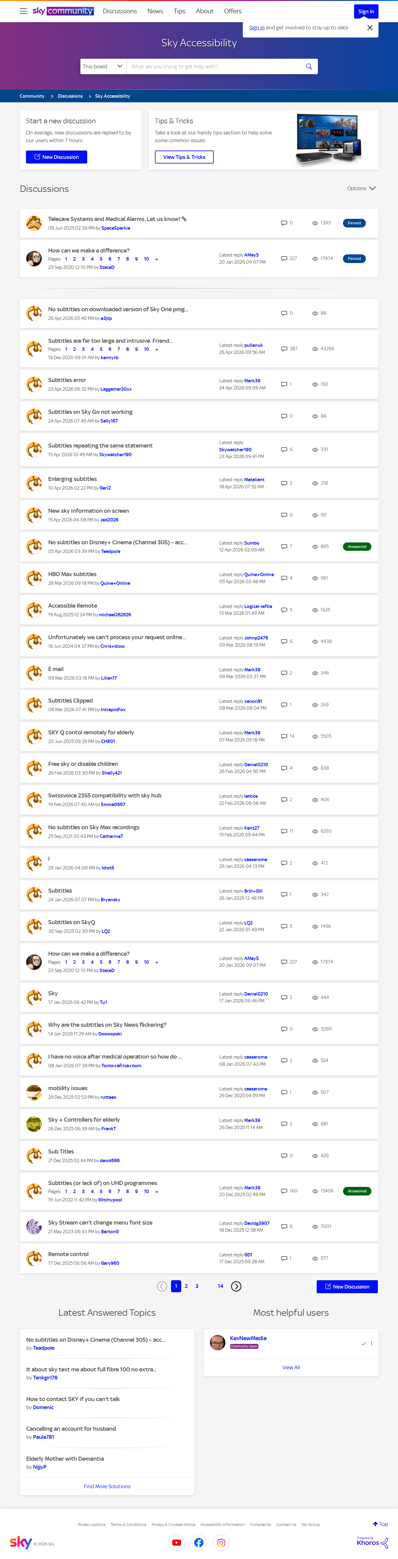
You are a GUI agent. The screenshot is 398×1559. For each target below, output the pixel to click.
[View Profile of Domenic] (43, 1407)
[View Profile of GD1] (248, 1255)
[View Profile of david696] (110, 1160)
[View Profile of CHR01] (108, 741)
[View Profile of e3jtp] (106, 318)
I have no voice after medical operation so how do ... (115, 1056)
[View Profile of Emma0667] (113, 804)
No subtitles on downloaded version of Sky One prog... (118, 309)
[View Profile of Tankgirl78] (45, 1377)
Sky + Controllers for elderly (84, 1119)
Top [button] (383, 1524)
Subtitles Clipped (70, 700)
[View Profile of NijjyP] (39, 1467)
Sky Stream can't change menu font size (100, 1222)
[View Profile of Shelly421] (112, 773)
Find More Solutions (107, 1486)
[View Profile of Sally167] (109, 421)
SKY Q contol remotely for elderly (91, 732)
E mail (55, 669)
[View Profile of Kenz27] (251, 828)
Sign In (366, 11)
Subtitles (60, 890)
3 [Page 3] (197, 1286)
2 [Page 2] (186, 1286)
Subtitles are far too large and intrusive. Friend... (110, 340)
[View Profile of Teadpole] (110, 551)
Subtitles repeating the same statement (100, 445)
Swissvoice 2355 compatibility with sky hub (104, 795)
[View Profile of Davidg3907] (257, 1223)
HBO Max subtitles (72, 574)
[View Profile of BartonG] (110, 1231)
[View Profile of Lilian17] (109, 678)
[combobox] (213, 66)
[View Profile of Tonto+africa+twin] (121, 1065)
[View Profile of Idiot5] (108, 868)
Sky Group (311, 1524)
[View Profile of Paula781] (43, 1437)
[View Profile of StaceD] (107, 267)
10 (146, 259)
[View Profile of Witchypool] (110, 1200)
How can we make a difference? (89, 250)
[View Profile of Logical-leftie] (258, 606)
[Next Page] (236, 1286)
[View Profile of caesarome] (255, 859)
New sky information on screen (88, 510)
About (205, 11)
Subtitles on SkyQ (71, 922)
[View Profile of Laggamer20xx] (116, 389)
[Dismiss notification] (370, 28)
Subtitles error (67, 380)
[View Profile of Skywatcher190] (115, 454)
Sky (53, 993)
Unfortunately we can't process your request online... (117, 637)
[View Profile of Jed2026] (109, 520)
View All (291, 1367)
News (155, 11)
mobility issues (68, 1088)
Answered (357, 546)
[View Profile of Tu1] (103, 1002)
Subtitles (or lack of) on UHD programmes (102, 1183)
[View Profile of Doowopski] (110, 1034)
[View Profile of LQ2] (106, 931)
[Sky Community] (63, 11)
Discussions (120, 11)
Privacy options (91, 1524)
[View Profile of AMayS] (251, 255)
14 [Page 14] (220, 1286)
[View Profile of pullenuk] (253, 345)
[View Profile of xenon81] (253, 701)
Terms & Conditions (128, 1524)
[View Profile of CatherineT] (111, 836)
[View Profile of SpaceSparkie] (115, 228)
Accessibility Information (222, 1524)
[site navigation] (23, 11)
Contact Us (286, 1524)
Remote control (68, 1254)
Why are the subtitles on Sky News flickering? (107, 1024)
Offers (233, 11)
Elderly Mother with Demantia (65, 1458)
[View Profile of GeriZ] (105, 488)
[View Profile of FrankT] (108, 1129)
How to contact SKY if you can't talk (73, 1399)
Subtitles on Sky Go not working (90, 411)
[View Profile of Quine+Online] (115, 583)
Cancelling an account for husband (71, 1428)
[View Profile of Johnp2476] (256, 638)
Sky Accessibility (199, 42)
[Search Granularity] (103, 66)
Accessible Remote (72, 605)
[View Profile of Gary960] (110, 1263)
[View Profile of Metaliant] (254, 479)
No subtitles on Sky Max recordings (93, 827)
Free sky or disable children (83, 763)
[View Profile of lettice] (251, 796)
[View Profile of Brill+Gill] (253, 891)
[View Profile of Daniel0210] (256, 764)
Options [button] (356, 188)
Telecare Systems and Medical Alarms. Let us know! (115, 219)
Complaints (260, 1524)
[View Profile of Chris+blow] (113, 646)
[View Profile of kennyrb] (109, 357)
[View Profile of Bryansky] (110, 900)
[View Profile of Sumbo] (251, 543)
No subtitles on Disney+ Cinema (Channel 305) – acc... (117, 542)
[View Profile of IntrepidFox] (113, 709)
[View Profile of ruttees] (108, 1097)
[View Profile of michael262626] (115, 615)
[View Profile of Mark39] (252, 381)
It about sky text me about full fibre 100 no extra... (91, 1369)
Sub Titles (61, 1151)
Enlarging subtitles (72, 478)
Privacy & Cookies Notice (173, 1524)
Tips (180, 11)
